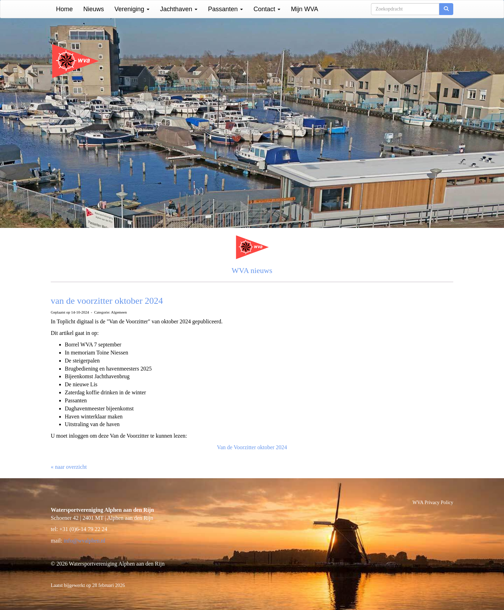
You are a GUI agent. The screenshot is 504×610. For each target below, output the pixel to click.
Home (64, 9)
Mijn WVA (304, 9)
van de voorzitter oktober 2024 (107, 301)
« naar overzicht (69, 467)
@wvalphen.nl (84, 541)
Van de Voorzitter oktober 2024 (252, 447)
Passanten (225, 9)
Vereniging (131, 9)
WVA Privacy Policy (433, 502)
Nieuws (93, 9)
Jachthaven (178, 9)
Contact (266, 9)
